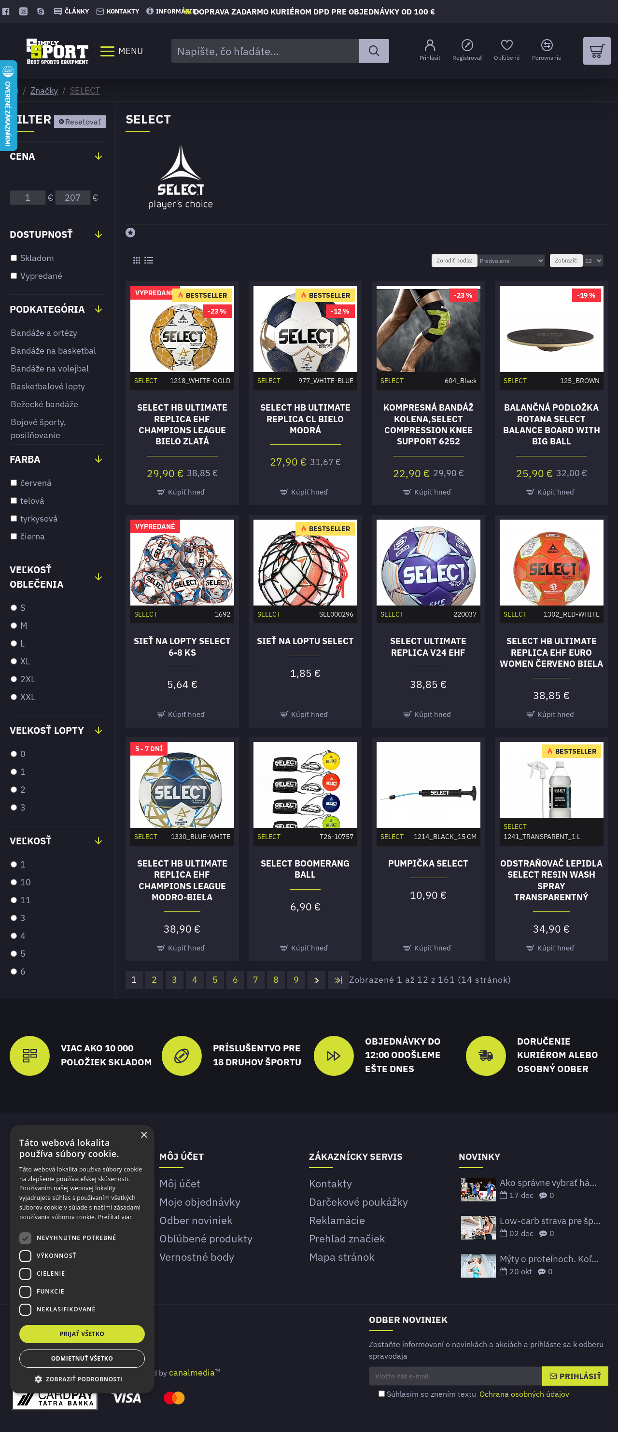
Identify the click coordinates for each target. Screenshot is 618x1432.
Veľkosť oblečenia (37, 577)
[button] (82, 1379)
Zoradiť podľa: (454, 260)
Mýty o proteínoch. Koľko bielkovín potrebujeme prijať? (551, 1259)
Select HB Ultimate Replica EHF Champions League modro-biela (182, 880)
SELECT (85, 90)
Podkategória (47, 309)
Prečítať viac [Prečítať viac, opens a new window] (115, 1217)
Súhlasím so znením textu (475, 1394)
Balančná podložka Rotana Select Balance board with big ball (551, 424)
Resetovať (83, 121)
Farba (25, 459)
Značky (44, 90)
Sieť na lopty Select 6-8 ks (182, 646)
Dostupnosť (41, 234)
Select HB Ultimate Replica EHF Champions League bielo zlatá (182, 424)
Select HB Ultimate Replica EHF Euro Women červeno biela (551, 652)
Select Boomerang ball (305, 869)
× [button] (143, 1135)
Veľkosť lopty (47, 730)
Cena (22, 156)
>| (338, 979)
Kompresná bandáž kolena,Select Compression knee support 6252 (428, 424)
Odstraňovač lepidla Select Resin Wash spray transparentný (551, 880)
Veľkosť (31, 840)
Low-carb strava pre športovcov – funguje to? (551, 1221)
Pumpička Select (428, 863)
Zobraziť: (566, 260)
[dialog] (82, 1259)
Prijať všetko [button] (82, 1334)
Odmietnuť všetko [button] (82, 1358)
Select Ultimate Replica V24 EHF (428, 646)
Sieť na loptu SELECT (305, 641)
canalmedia (192, 1372)
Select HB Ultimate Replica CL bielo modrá (305, 419)
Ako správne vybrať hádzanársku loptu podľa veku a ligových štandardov (551, 1183)
